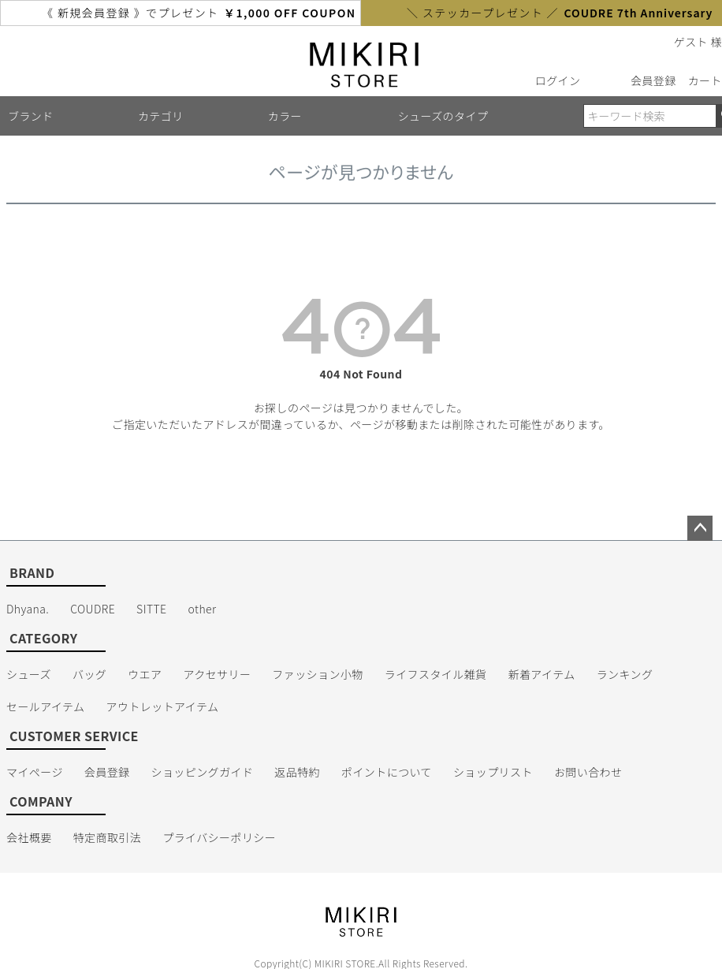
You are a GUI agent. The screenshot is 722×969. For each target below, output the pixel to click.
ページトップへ (700, 528)
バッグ (89, 674)
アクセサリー (217, 674)
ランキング (625, 674)
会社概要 (29, 837)
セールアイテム (45, 706)
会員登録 (653, 80)
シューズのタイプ (443, 116)
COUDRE (92, 609)
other (202, 609)
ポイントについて (386, 772)
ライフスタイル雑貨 (436, 674)
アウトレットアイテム (162, 706)
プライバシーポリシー (219, 837)
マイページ (34, 772)
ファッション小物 (317, 674)
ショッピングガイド (202, 772)
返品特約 (297, 772)
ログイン (558, 80)
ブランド (31, 116)
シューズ (28, 674)
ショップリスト (493, 772)
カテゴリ (161, 116)
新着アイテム (541, 674)
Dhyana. (27, 609)
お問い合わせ (588, 772)
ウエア (145, 674)
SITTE (151, 609)
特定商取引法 (107, 837)
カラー (285, 116)
